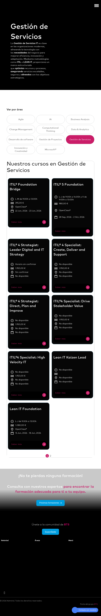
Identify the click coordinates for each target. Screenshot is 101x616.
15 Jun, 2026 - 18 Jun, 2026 (28, 433)
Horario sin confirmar (25, 264)
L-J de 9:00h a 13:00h (25, 421)
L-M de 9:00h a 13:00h (26, 199)
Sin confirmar (21, 272)
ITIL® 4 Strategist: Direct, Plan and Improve (24, 306)
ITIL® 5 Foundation (68, 184)
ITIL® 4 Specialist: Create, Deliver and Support (69, 249)
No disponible (21, 276)
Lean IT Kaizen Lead (69, 357)
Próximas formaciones (50, 505)
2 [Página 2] (50, 456)
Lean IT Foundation (25, 409)
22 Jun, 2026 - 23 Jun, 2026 (28, 211)
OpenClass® (21, 207)
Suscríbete (50, 534)
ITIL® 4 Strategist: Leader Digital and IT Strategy (27, 249)
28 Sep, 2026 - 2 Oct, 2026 (71, 217)
